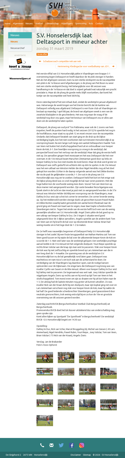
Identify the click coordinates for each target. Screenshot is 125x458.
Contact (99, 23)
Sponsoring (80, 23)
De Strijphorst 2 (13, 455)
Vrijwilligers (67, 23)
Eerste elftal (42, 54)
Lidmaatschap (52, 23)
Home (7, 23)
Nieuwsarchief (18, 48)
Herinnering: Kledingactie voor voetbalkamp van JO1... (86, 66)
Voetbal (39, 23)
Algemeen (18, 23)
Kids (91, 23)
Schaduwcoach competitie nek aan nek (60, 61)
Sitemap (87, 455)
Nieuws (29, 23)
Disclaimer (76, 455)
